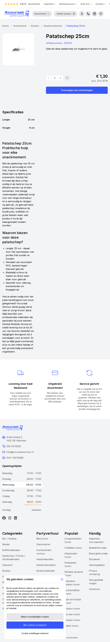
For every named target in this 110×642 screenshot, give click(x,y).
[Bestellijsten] (101, 14)
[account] (82, 14)
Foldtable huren (73, 547)
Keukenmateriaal (53, 25)
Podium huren (72, 608)
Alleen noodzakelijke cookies (35, 616)
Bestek (6, 544)
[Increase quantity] (60, 78)
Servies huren (72, 614)
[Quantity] (54, 78)
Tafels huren (71, 625)
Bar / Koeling (9, 538)
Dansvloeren (43, 544)
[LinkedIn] (15, 518)
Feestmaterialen (44, 559)
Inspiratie (50, 4)
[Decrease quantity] (48, 78)
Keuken (35, 25)
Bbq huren (42, 538)
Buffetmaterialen (11, 550)
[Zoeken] (74, 13)
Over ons (86, 4)
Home (5, 25)
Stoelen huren (72, 620)
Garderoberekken (46, 565)
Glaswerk (7, 565)
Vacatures (94, 589)
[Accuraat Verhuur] (17, 13)
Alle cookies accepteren (35, 625)
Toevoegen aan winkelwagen (77, 90)
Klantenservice (68, 4)
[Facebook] (4, 518)
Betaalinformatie (98, 547)
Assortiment (34, 4)
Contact (101, 4)
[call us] (88, 14)
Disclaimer (94, 559)
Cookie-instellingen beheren (35, 633)
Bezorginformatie (98, 553)
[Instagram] (9, 518)
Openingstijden (97, 565)
